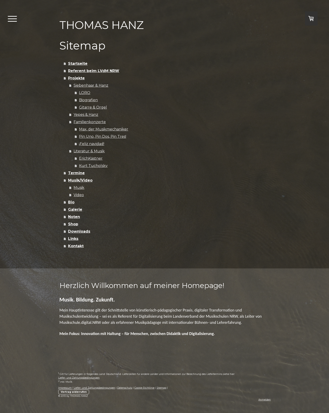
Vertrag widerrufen (74, 391)
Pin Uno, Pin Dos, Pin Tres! (102, 136)
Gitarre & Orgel (93, 107)
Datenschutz (124, 387)
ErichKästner (91, 158)
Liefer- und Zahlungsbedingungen (79, 377)
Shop (73, 224)
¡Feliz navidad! (91, 144)
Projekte (76, 78)
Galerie (75, 209)
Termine (76, 173)
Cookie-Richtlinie (144, 387)
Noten (74, 217)
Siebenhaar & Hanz (91, 85)
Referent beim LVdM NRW (93, 71)
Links (73, 238)
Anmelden (264, 399)
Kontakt (76, 246)
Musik (79, 187)
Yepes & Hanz (86, 114)
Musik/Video (80, 180)
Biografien (88, 100)
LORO (84, 93)
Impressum (65, 387)
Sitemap (161, 387)
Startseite (78, 63)
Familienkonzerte (90, 122)
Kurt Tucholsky (93, 166)
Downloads (79, 231)
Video (79, 195)
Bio (71, 202)
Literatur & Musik (89, 151)
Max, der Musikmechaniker (103, 129)
